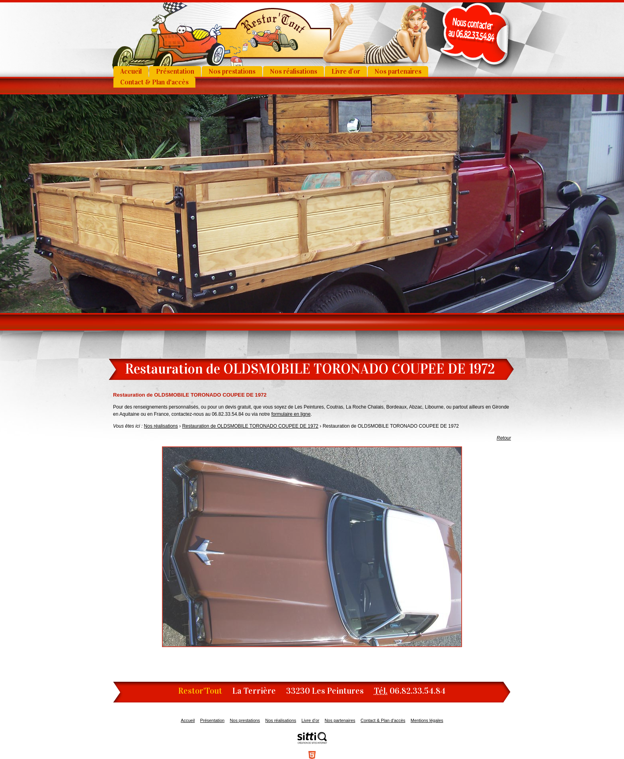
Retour (504, 438)
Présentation (175, 71)
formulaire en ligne (291, 414)
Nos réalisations (293, 71)
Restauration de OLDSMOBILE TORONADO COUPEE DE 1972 (250, 426)
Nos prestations (232, 71)
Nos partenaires (397, 71)
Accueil (131, 71)
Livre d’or (346, 71)
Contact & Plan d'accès (154, 82)
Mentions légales (427, 720)
